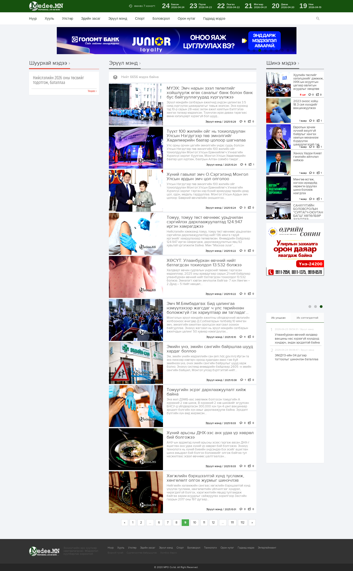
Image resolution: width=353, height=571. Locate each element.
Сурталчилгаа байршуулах (142, 552)
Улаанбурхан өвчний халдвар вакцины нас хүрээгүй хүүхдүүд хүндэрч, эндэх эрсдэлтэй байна (297, 339)
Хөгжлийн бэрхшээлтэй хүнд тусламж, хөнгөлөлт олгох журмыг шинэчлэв (205, 478)
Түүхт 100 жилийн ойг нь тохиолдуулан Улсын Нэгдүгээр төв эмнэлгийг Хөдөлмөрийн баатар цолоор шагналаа (206, 136)
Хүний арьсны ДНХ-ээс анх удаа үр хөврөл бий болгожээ (210, 435)
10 (194, 522)
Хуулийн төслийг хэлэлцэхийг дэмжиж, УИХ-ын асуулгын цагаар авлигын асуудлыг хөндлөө (308, 82)
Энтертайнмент (267, 547)
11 (204, 522)
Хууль (49, 18)
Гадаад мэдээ (214, 18)
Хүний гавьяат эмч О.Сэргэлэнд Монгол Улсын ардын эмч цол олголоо (207, 176)
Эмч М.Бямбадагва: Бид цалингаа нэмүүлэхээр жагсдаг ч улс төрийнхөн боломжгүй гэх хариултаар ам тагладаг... (208, 308)
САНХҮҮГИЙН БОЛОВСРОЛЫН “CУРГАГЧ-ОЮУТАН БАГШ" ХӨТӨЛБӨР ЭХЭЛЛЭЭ (308, 212)
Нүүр (33, 18)
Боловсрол (161, 18)
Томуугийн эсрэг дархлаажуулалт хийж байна (206, 392)
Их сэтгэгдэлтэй (307, 317)
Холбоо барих (168, 552)
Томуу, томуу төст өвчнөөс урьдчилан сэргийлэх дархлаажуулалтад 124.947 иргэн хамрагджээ (205, 222)
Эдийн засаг (90, 18)
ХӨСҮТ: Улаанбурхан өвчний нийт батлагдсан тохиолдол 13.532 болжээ (204, 262)
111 (232, 522)
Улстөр (67, 18)
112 (243, 522)
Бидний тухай (115, 552)
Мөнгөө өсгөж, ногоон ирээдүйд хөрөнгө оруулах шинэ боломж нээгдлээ (305, 186)
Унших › (92, 91)
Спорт (140, 18)
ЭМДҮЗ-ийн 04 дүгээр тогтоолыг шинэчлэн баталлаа (296, 357)
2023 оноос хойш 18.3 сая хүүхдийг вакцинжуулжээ (305, 104)
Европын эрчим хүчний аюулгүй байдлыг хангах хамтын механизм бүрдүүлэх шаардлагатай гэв (306, 136)
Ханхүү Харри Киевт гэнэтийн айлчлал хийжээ (307, 157)
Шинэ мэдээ (281, 63)
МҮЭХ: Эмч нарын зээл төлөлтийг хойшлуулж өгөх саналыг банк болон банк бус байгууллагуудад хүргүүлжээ (210, 92)
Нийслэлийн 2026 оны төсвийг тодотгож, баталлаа (58, 80)
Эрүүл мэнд (117, 18)
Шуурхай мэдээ (48, 63)
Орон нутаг (186, 18)
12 (213, 522)
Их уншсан (278, 317)
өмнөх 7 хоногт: (145, 6)
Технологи (210, 547)
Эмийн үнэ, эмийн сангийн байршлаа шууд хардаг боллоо (210, 349)
